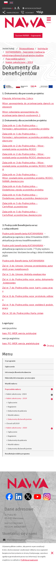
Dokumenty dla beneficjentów (20, 419)
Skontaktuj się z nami (19, 534)
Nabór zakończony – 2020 (16, 428)
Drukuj (48, 345)
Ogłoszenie (10, 366)
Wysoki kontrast (33, 8)
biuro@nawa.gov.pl (16, 539)
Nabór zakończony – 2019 (16, 398)
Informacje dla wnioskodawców (18, 372)
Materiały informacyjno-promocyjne (20, 378)
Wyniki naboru (11, 383)
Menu (48, 20)
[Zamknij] (52, 552)
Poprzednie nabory (13, 389)
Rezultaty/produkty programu (17, 454)
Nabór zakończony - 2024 (16, 394)
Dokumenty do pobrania (17, 411)
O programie (10, 361)
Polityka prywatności (29, 560)
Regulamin (12, 407)
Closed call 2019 (12, 423)
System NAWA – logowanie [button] (28, 35)
